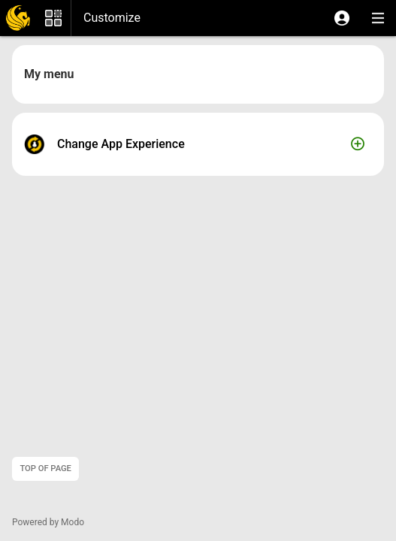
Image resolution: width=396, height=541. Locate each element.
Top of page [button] (45, 468)
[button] (342, 18)
